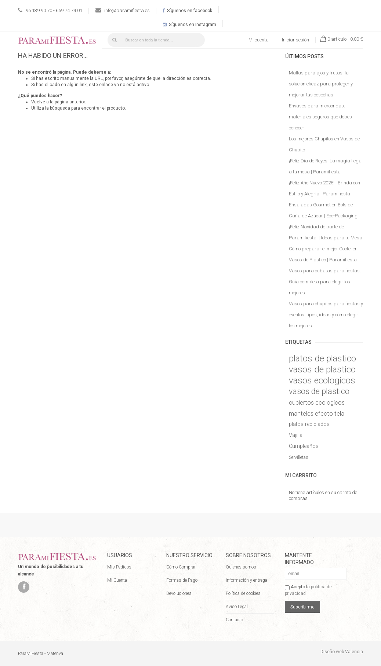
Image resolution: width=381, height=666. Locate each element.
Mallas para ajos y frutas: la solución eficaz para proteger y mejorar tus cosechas (321, 83)
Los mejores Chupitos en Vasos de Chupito (324, 144)
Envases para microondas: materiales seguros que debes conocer (320, 116)
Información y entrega (246, 580)
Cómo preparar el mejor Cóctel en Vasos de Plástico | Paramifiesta (323, 254)
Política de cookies (243, 593)
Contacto (234, 619)
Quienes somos (241, 567)
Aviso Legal (237, 606)
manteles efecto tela (316, 413)
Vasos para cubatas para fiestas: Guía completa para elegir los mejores (325, 281)
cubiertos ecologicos (317, 402)
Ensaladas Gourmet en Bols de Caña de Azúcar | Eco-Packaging (323, 210)
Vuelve (38, 101)
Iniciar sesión (295, 40)
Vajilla (295, 435)
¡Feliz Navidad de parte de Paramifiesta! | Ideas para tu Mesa (325, 232)
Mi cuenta (258, 40)
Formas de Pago (181, 580)
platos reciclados (309, 424)
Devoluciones (179, 593)
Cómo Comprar (181, 567)
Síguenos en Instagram (189, 24)
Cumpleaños (304, 446)
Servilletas (298, 457)
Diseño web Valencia (341, 651)
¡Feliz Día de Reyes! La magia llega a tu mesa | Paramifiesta (325, 166)
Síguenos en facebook (187, 10)
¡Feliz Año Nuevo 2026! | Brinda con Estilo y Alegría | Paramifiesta (324, 188)
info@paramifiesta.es (127, 10)
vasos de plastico (322, 369)
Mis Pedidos (119, 567)
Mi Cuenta (117, 580)
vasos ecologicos (322, 380)
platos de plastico (322, 358)
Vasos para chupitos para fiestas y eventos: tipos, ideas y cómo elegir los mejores (326, 314)
